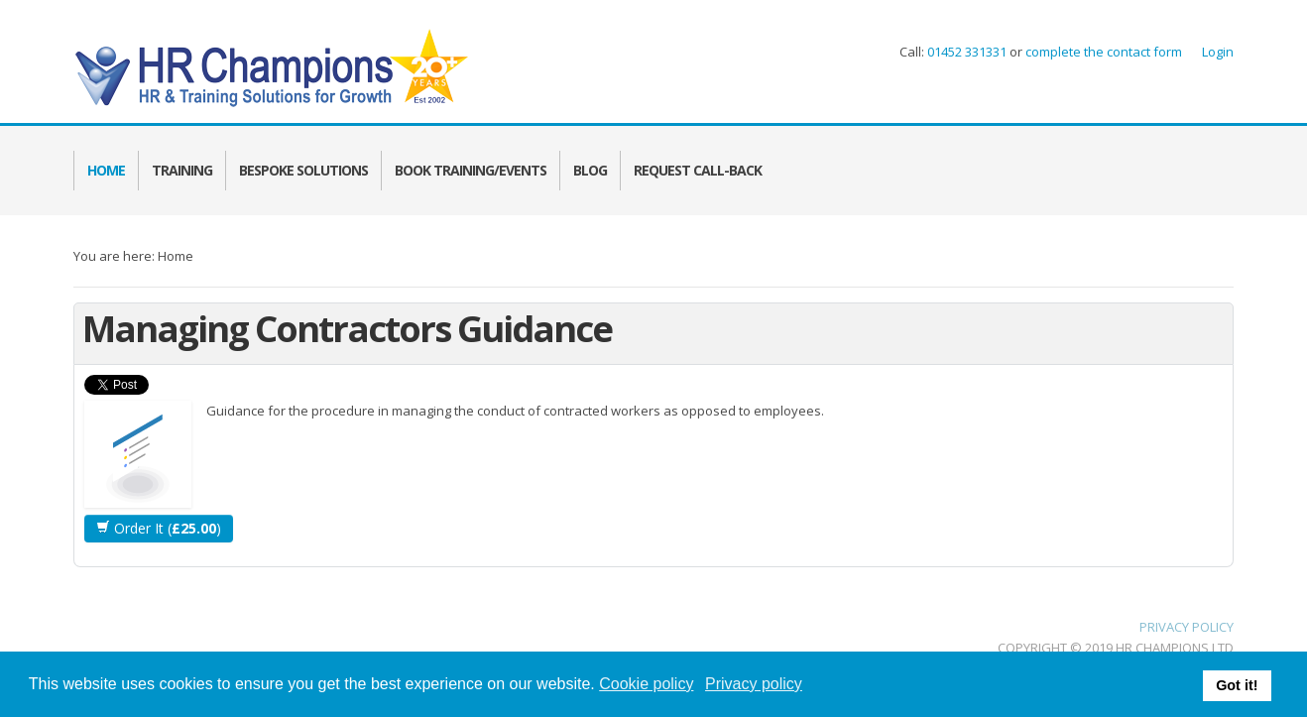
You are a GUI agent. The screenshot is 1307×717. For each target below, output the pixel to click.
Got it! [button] (1236, 685)
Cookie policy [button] (646, 683)
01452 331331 (967, 51)
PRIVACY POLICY (1186, 627)
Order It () (158, 528)
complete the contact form (1102, 51)
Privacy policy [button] (753, 683)
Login (1218, 51)
